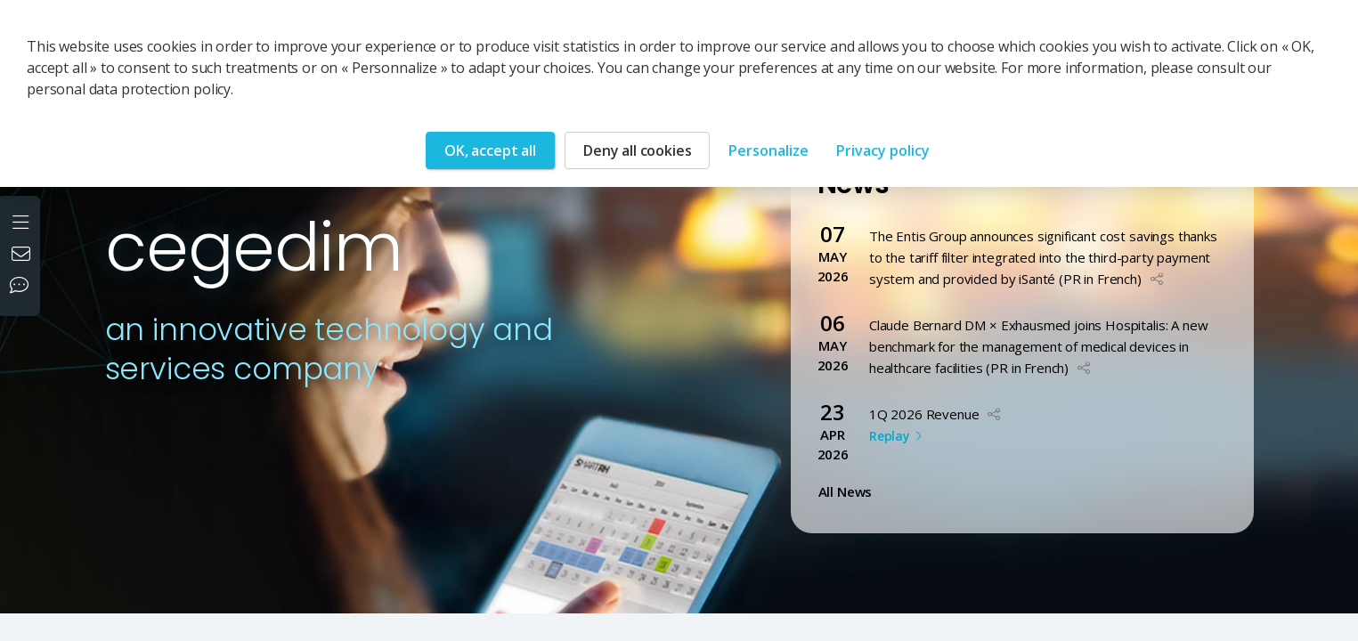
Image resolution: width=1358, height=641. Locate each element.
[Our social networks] (23, 286)
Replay (889, 435)
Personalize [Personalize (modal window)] (768, 150)
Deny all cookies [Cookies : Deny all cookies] (637, 150)
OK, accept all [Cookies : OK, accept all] (490, 150)
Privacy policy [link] (883, 150)
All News (848, 491)
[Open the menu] (22, 220)
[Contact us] (23, 255)
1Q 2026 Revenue (924, 414)
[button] (1157, 279)
